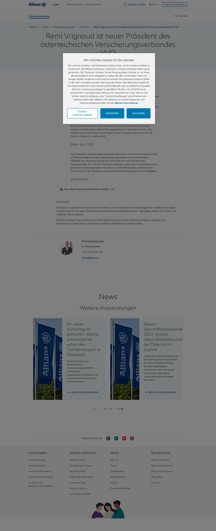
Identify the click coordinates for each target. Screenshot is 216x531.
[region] (109, 88)
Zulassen (139, 113)
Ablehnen (112, 113)
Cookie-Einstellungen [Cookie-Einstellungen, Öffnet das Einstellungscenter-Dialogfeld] (82, 113)
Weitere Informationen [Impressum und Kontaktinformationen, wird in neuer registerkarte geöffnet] (126, 103)
